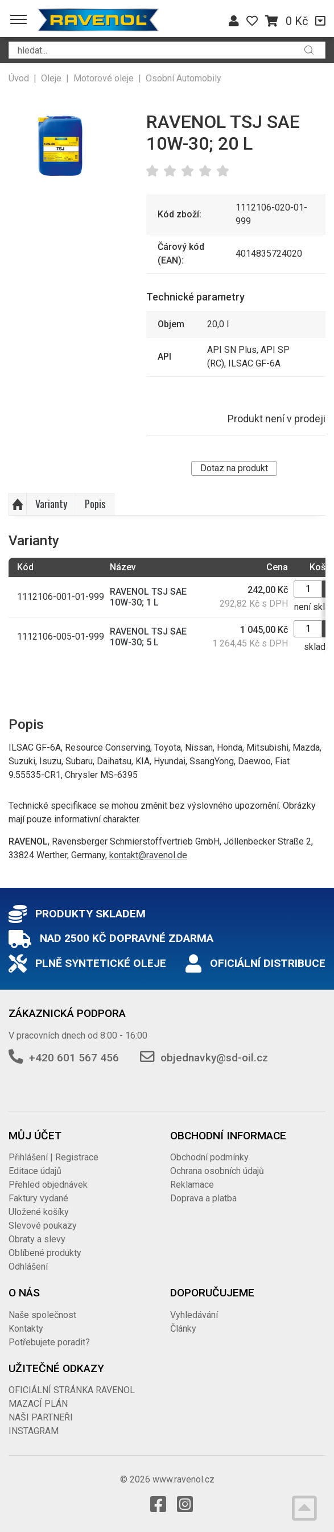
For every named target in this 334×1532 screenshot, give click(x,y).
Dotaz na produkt (234, 468)
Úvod (19, 78)
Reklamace (192, 1184)
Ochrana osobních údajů (217, 1171)
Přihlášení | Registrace (53, 1157)
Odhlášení (28, 1266)
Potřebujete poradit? (49, 1342)
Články (183, 1328)
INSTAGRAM (34, 1431)
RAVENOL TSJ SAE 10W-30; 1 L (148, 597)
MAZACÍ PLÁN (38, 1403)
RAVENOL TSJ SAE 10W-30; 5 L (148, 637)
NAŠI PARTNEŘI (41, 1417)
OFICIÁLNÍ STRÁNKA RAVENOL (72, 1390)
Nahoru (17, 504)
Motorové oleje (103, 78)
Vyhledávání (194, 1314)
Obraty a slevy (37, 1239)
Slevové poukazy (43, 1225)
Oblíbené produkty (45, 1252)
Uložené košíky (39, 1211)
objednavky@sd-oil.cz (214, 1057)
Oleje (51, 78)
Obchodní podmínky (209, 1157)
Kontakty (26, 1328)
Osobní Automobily (183, 78)
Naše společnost (42, 1314)
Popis (95, 503)
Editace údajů (35, 1171)
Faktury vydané (38, 1198)
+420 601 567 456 (74, 1057)
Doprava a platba (203, 1198)
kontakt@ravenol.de (148, 855)
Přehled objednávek (48, 1184)
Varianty (51, 503)
